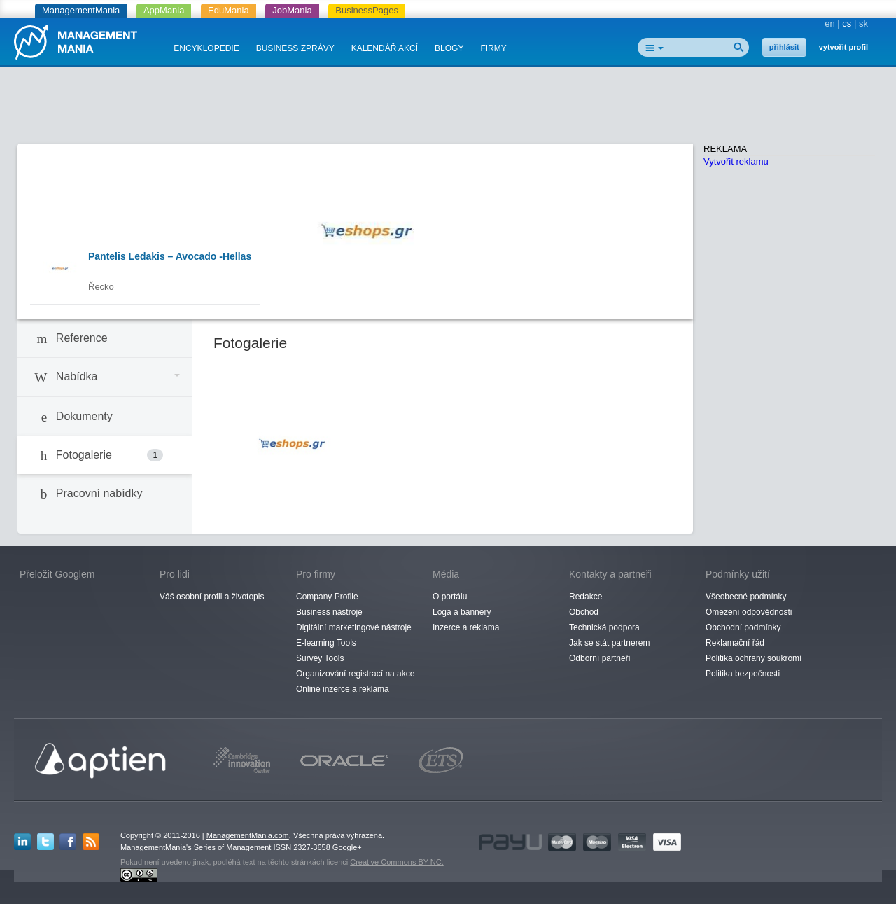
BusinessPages (366, 10)
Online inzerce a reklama (342, 689)
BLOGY (449, 48)
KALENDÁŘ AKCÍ (384, 48)
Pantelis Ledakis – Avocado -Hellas (169, 256)
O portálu (450, 596)
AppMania (164, 10)
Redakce (585, 596)
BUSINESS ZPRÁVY (295, 48)
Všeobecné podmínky (746, 596)
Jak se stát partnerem (609, 643)
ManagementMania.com (247, 835)
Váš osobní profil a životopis (212, 596)
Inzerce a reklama (466, 627)
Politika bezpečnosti (743, 674)
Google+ (347, 847)
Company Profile (327, 596)
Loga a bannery (462, 612)
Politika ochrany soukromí (754, 658)
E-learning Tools (326, 643)
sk (863, 23)
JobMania (292, 10)
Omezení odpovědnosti (749, 612)
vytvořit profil (843, 47)
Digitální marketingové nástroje (354, 627)
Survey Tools (320, 658)
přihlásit (784, 47)
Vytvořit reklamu (736, 161)
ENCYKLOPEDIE (206, 48)
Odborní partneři (599, 658)
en (829, 23)
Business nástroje (329, 612)
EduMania (228, 10)
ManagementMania (81, 10)
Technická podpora (604, 627)
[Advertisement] (448, 108)
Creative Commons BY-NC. (396, 862)
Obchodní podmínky (743, 627)
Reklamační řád (735, 643)
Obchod (583, 612)
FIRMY (493, 48)
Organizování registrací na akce (355, 674)
